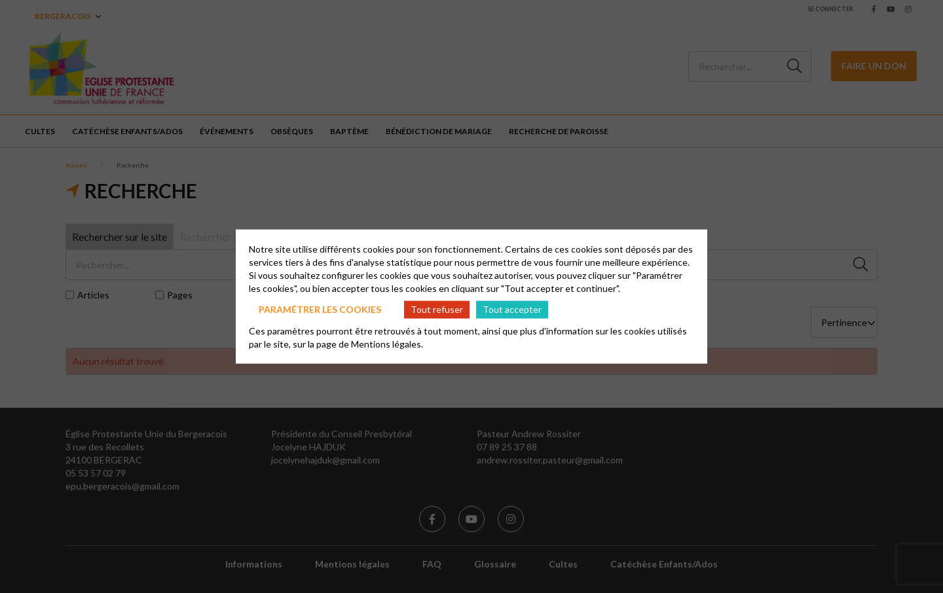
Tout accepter (512, 309)
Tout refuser (437, 309)
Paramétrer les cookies (320, 309)
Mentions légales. (387, 343)
